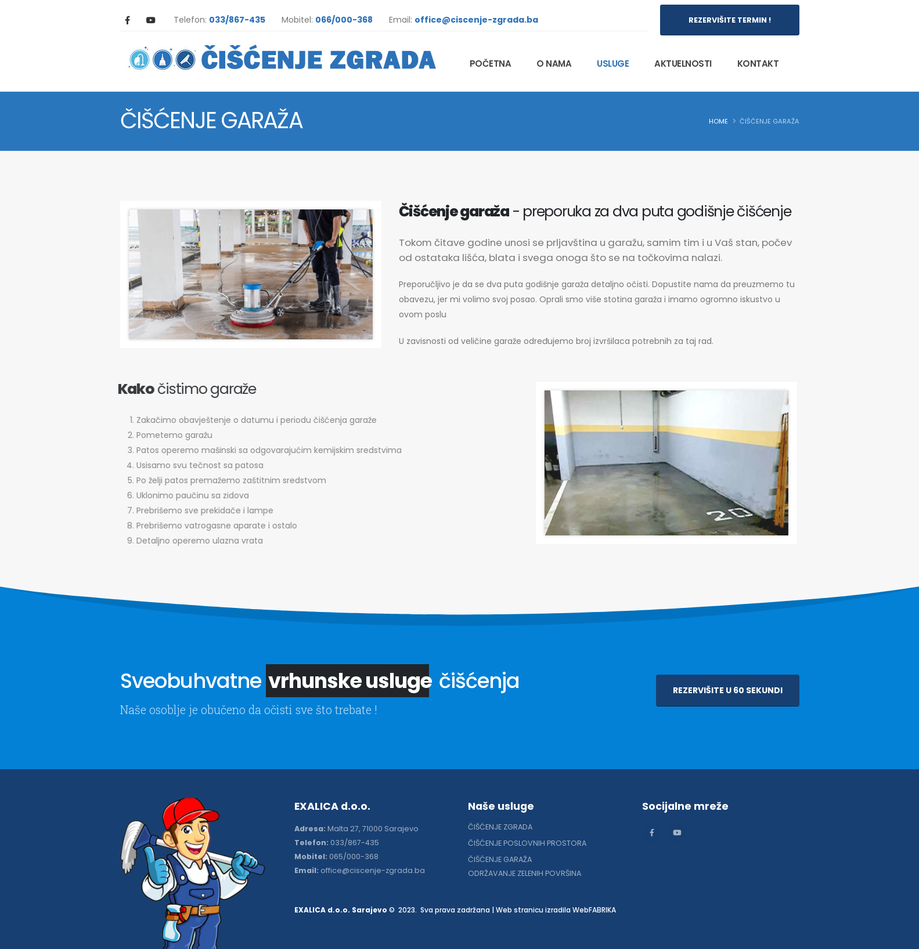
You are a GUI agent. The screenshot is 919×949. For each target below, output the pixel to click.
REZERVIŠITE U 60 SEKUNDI (728, 690)
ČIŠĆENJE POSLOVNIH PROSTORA (527, 843)
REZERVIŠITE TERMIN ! (730, 20)
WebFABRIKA (594, 910)
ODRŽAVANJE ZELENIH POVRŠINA (524, 873)
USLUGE (613, 63)
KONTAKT (758, 63)
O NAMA (553, 63)
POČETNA (490, 63)
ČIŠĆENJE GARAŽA (500, 859)
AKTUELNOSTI (683, 63)
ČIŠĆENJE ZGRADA (500, 827)
